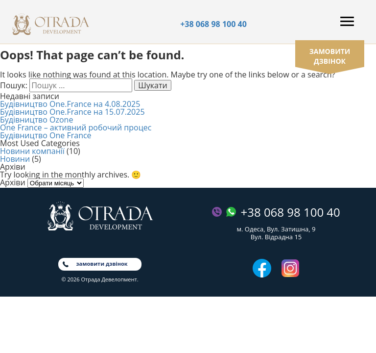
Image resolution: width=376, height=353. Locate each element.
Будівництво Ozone (36, 119)
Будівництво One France (46, 135)
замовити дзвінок (330, 56)
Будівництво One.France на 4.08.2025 (70, 104)
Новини (15, 158)
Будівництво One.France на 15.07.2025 (72, 111)
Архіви (12, 182)
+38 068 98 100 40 (213, 24)
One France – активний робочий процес (75, 127)
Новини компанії (32, 151)
